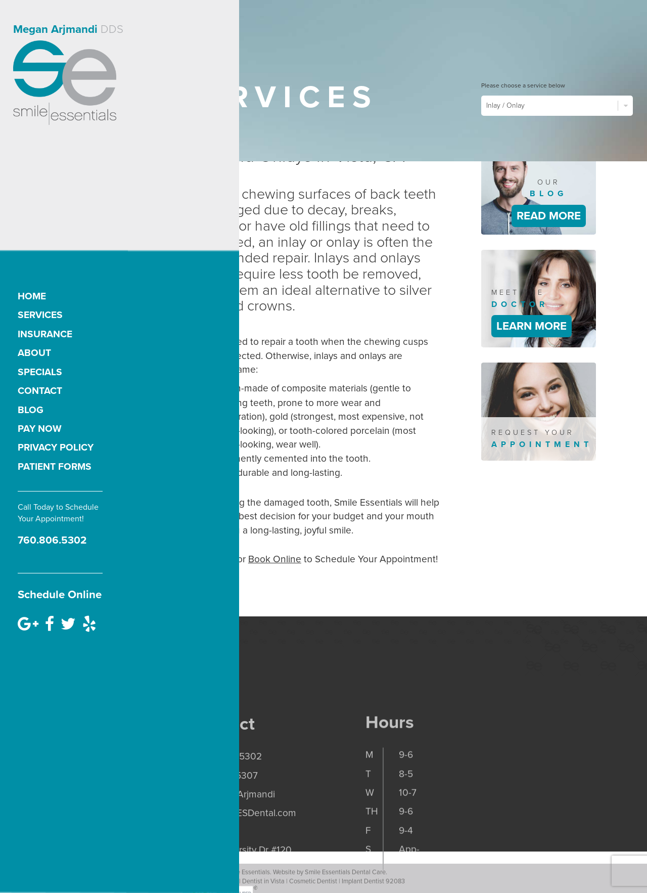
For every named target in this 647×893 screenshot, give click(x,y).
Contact (40, 390)
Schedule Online (60, 594)
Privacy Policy (56, 447)
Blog (30, 410)
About (34, 353)
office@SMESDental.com (244, 854)
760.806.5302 (52, 540)
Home (32, 296)
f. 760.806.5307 (225, 816)
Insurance (45, 334)
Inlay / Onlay (557, 106)
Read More (549, 215)
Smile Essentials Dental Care (345, 881)
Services (40, 315)
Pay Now (40, 428)
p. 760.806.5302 (227, 797)
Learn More (531, 326)
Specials (40, 372)
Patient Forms (54, 466)
